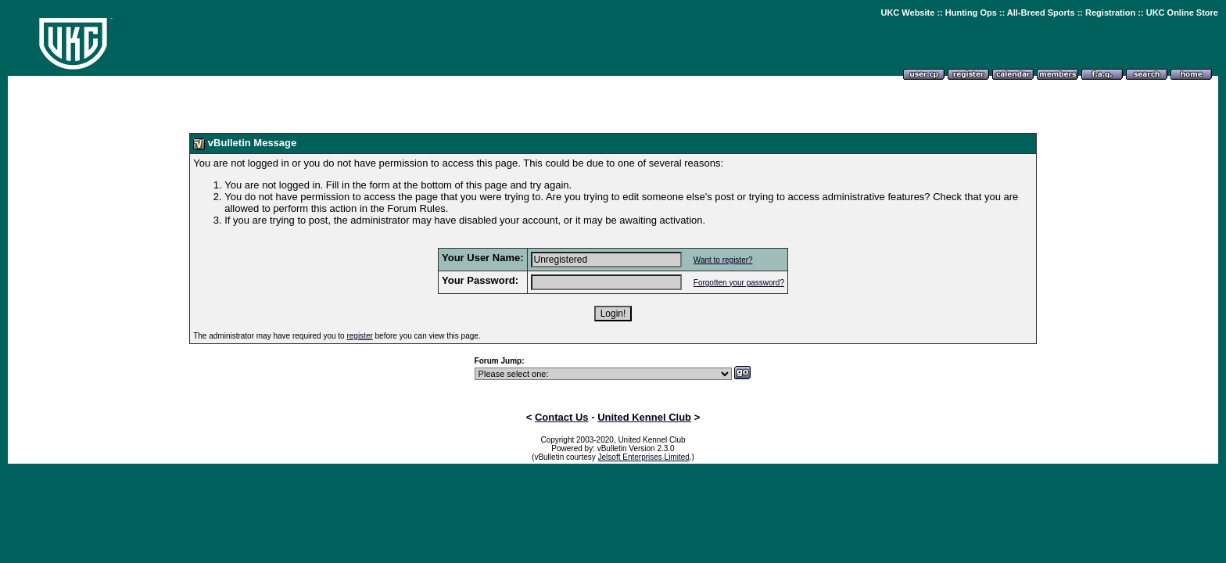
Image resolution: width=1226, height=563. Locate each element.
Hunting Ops (971, 12)
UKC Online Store (1182, 12)
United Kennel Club (644, 417)
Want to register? (723, 260)
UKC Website (907, 12)
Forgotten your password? (739, 282)
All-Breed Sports (1041, 12)
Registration (1110, 12)
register (359, 336)
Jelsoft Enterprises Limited (644, 457)
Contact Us (562, 417)
